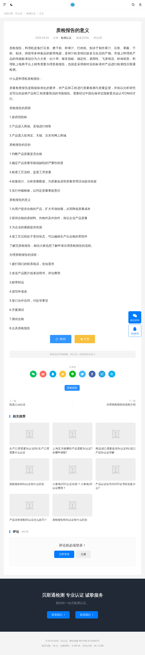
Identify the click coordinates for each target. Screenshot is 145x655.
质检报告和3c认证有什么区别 (26, 484)
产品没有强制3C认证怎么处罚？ (28, 519)
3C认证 (72, 4)
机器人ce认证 (17, 404)
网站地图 (73, 641)
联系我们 (58, 614)
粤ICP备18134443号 (89, 641)
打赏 (84, 339)
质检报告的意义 (72, 30)
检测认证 (30, 13)
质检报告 (72, 387)
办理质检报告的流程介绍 (121, 404)
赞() (61, 339)
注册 (83, 554)
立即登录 (64, 554)
